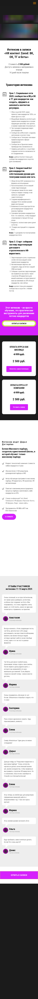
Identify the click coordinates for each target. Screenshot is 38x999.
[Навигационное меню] (34, 3)
